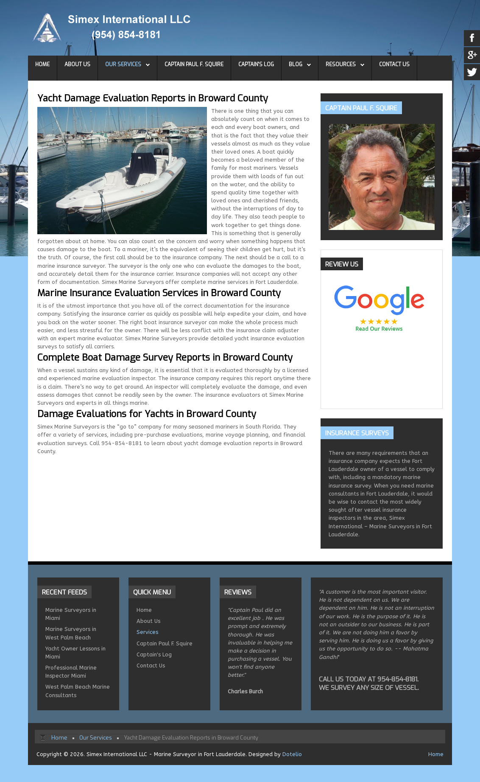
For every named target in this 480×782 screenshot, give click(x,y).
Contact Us (394, 64)
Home (42, 64)
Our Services (123, 64)
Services (147, 632)
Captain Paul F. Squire (194, 64)
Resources (341, 64)
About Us (77, 64)
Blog (295, 64)
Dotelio (292, 754)
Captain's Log (256, 64)
